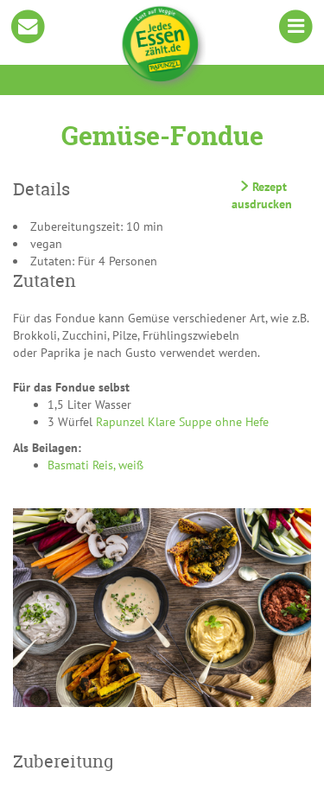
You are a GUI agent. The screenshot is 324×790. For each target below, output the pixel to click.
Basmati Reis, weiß (95, 465)
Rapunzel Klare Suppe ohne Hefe (182, 422)
